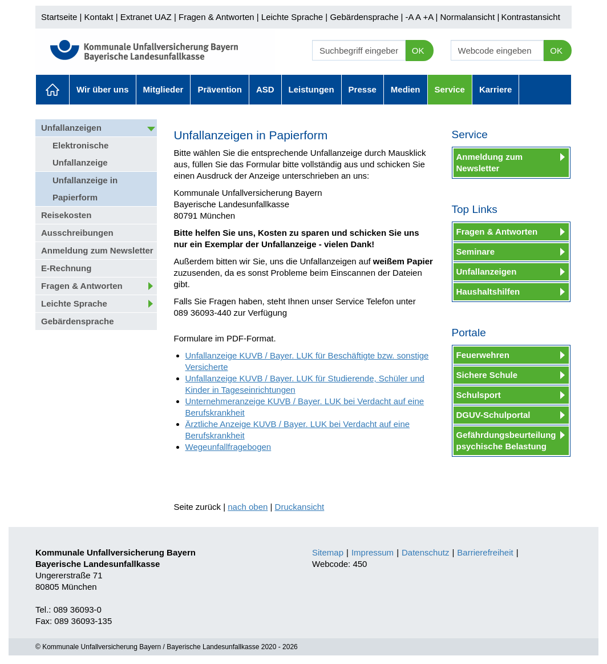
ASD (265, 89)
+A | (429, 17)
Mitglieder (163, 89)
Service (450, 89)
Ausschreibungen (77, 233)
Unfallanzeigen (71, 127)
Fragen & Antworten (216, 17)
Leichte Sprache (292, 17)
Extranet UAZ (146, 17)
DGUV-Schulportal (493, 415)
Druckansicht (300, 507)
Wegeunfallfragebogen (228, 447)
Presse (363, 89)
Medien (405, 89)
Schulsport (478, 395)
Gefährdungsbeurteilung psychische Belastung (506, 440)
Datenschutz (425, 552)
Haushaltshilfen (488, 291)
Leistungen (311, 89)
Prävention (219, 89)
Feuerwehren (482, 355)
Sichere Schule (487, 375)
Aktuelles (52, 89)
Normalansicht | (469, 17)
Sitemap (327, 552)
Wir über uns (102, 89)
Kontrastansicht (530, 17)
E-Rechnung (66, 268)
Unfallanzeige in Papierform (85, 188)
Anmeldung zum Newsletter (97, 250)
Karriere (495, 89)
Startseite (59, 17)
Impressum (372, 552)
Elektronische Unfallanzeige (80, 153)
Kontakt (99, 17)
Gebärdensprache (364, 17)
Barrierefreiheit (485, 552)
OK (418, 50)
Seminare (475, 251)
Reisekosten (66, 215)
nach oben (248, 507)
